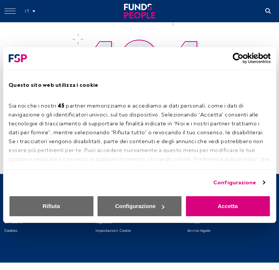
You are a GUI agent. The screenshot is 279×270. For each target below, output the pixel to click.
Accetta (228, 206)
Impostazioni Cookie (113, 230)
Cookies (10, 230)
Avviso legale (198, 230)
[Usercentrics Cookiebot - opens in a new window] (237, 58)
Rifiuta (51, 206)
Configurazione (234, 182)
